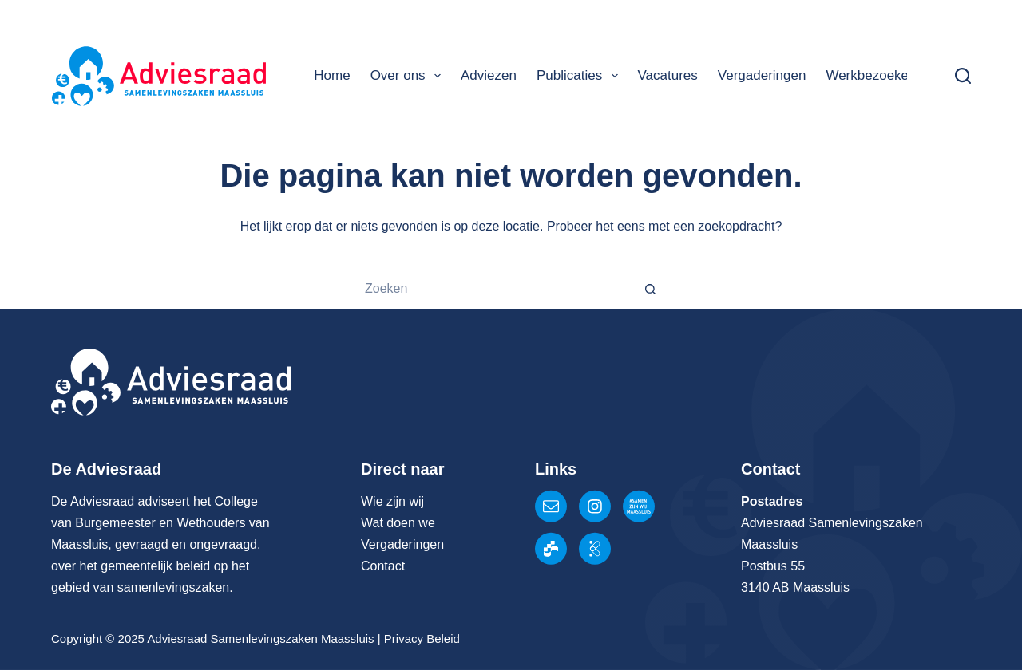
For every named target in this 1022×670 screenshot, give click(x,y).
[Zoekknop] (651, 289)
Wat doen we (398, 523)
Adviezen (489, 75)
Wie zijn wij (392, 501)
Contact (383, 566)
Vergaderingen (762, 75)
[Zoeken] (963, 76)
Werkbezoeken (871, 75)
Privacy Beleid (422, 638)
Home (332, 75)
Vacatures (668, 75)
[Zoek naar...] (491, 289)
